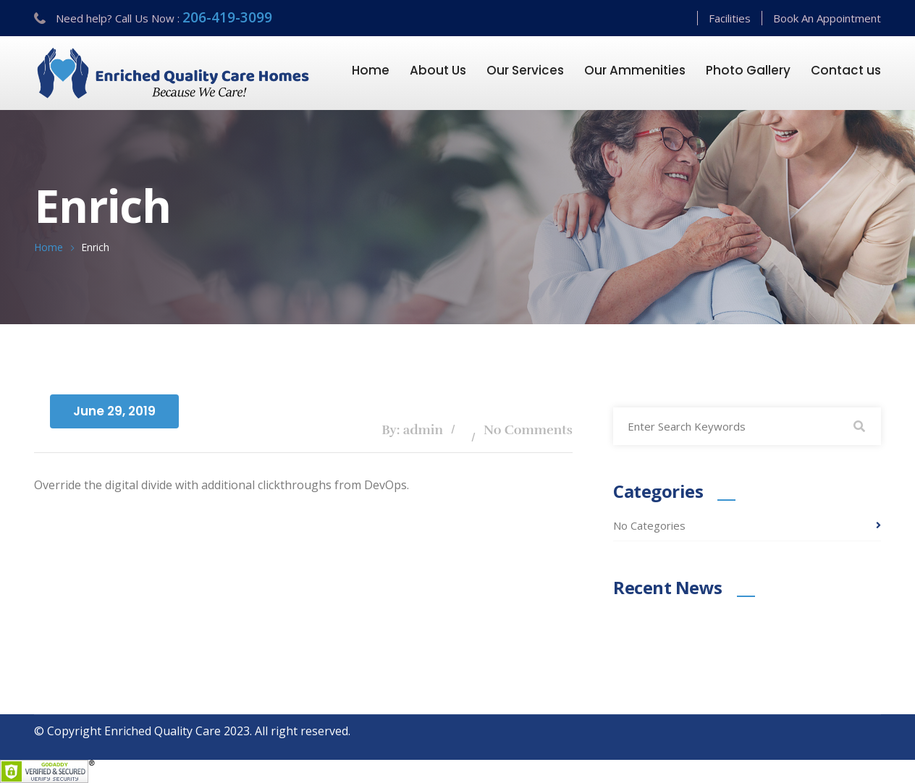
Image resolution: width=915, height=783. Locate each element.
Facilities (730, 18)
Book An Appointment (827, 18)
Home (370, 70)
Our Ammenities (635, 70)
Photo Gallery (748, 70)
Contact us (846, 70)
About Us (438, 70)
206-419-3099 (227, 17)
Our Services (525, 70)
